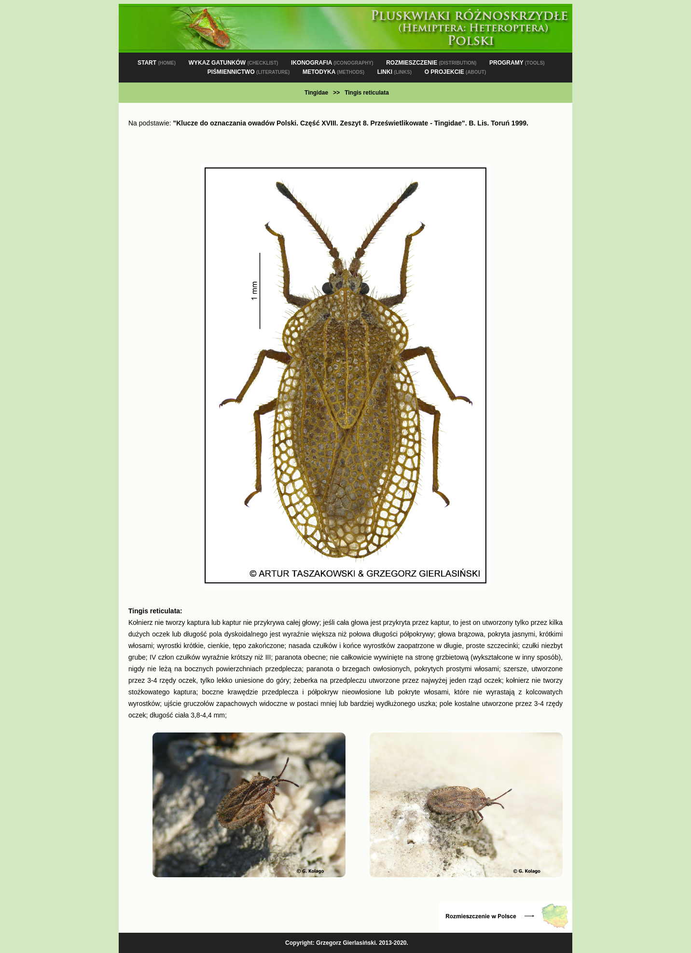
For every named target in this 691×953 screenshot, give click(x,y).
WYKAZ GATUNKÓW (233, 62)
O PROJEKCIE (455, 72)
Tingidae (316, 92)
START (157, 62)
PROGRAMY (517, 62)
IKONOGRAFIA (332, 62)
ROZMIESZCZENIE (431, 62)
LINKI (394, 72)
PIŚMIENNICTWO (248, 72)
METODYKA (333, 72)
